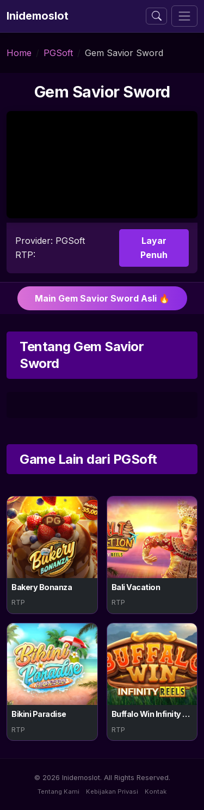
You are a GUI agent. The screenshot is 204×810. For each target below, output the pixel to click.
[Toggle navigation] (184, 16)
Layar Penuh (154, 247)
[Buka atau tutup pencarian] (156, 16)
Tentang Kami (58, 791)
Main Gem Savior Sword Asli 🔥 (102, 298)
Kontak (155, 791)
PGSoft (58, 52)
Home (19, 52)
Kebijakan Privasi (112, 791)
